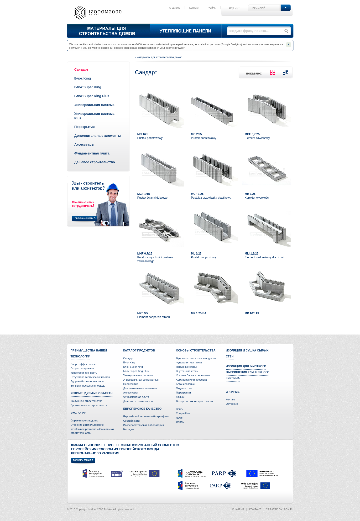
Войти (179, 409)
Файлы (212, 7)
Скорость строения (82, 368)
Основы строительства (196, 350)
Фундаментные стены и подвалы (196, 358)
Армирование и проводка (191, 379)
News (179, 417)
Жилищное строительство (86, 400)
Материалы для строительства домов (159, 57)
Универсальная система (94, 105)
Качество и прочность (84, 372)
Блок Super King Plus (91, 96)
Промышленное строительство (90, 405)
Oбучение (232, 403)
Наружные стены (186, 366)
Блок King (82, 78)
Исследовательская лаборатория (143, 425)
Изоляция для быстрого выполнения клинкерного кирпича (248, 372)
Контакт (194, 7)
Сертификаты (131, 420)
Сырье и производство (84, 420)
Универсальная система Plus (141, 379)
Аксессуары (84, 144)
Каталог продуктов (139, 350)
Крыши (180, 396)
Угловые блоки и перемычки (193, 375)
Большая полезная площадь (88, 385)
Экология (79, 413)
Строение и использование (87, 424)
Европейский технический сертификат (146, 416)
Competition (183, 413)
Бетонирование (185, 384)
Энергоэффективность (84, 364)
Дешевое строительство (94, 162)
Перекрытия (84, 127)
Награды (128, 429)
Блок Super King (87, 87)
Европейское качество (142, 408)
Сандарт (81, 69)
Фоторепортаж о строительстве (195, 401)
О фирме (174, 7)
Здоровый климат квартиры (87, 381)
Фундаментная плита (92, 153)
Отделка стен (184, 388)
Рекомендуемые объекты (92, 393)
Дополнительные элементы (97, 136)
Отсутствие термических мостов (90, 377)
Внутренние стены (187, 371)
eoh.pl (288, 509)
